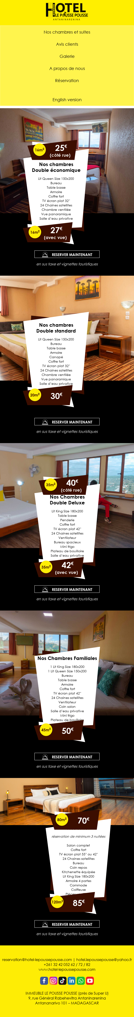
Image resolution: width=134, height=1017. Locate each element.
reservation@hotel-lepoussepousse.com (37, 959)
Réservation (67, 80)
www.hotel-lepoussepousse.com (67, 969)
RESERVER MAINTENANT (67, 254)
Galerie (67, 56)
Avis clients (67, 44)
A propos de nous (67, 68)
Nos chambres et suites (67, 32)
